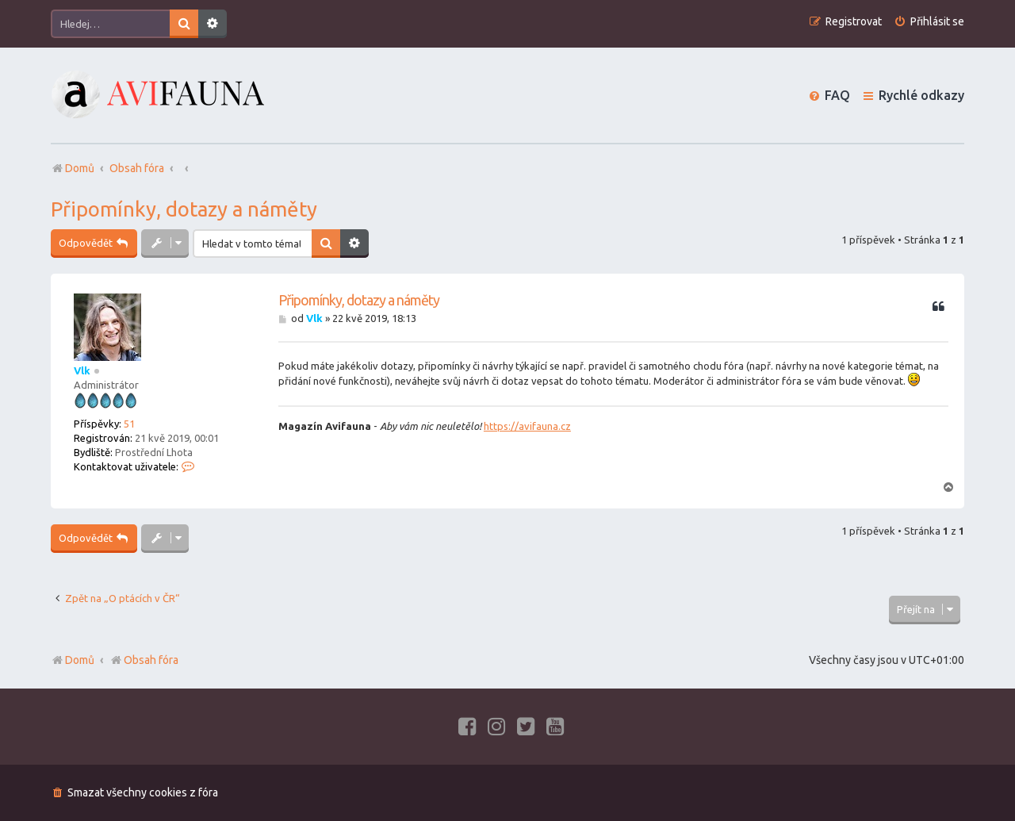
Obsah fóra (143, 660)
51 (129, 423)
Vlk (82, 370)
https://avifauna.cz (527, 426)
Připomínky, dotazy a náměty (184, 209)
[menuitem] (929, 22)
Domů (79, 660)
